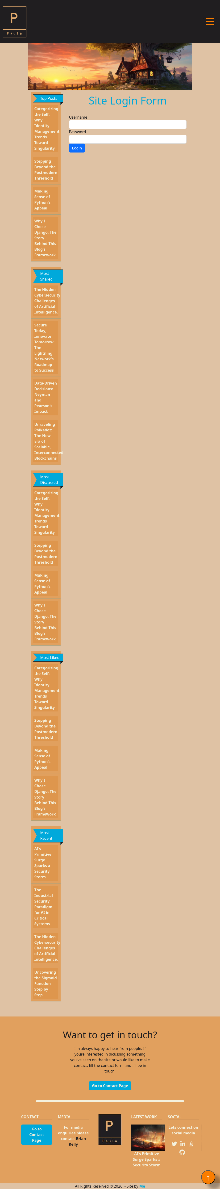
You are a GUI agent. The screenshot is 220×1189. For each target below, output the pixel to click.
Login (77, 148)
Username (78, 117)
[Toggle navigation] (210, 21)
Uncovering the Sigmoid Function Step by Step (45, 983)
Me (142, 1186)
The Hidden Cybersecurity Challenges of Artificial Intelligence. (47, 301)
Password (77, 131)
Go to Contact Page (110, 1085)
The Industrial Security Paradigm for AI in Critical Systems (43, 906)
